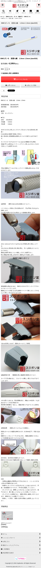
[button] (2, 5)
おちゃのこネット (17, 566)
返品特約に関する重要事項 (10, 73)
